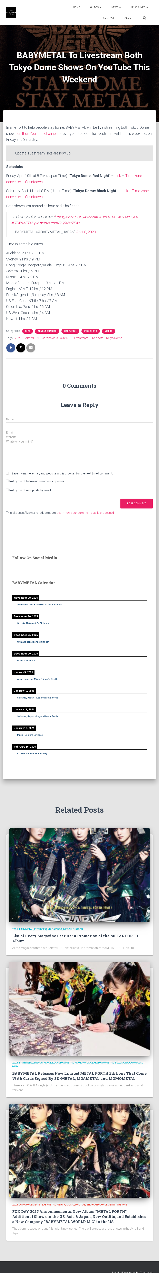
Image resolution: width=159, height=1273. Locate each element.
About (129, 17)
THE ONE (122, 1204)
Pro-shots (90, 331)
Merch (67, 928)
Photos (78, 928)
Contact (108, 17)
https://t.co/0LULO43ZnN (74, 216)
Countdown (35, 181)
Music (70, 1204)
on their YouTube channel (37, 133)
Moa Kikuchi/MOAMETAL (59, 1062)
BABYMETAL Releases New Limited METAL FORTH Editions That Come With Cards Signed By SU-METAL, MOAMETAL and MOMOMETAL (79, 1075)
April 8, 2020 (86, 232)
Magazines (55, 928)
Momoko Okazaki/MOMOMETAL (94, 1062)
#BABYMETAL (106, 216)
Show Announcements (101, 1204)
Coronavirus (50, 337)
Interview (40, 928)
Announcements (47, 331)
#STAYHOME (128, 216)
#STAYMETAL (22, 223)
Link (118, 175)
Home (76, 7)
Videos (108, 331)
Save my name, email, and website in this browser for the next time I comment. (62, 473)
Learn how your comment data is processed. (86, 512)
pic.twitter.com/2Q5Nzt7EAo (57, 223)
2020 (27, 331)
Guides (95, 7)
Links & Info (139, 7)
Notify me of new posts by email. (30, 489)
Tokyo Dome (114, 337)
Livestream (81, 337)
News (116, 7)
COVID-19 (66, 337)
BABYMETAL (70, 331)
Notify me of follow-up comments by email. (37, 481)
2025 (15, 928)
